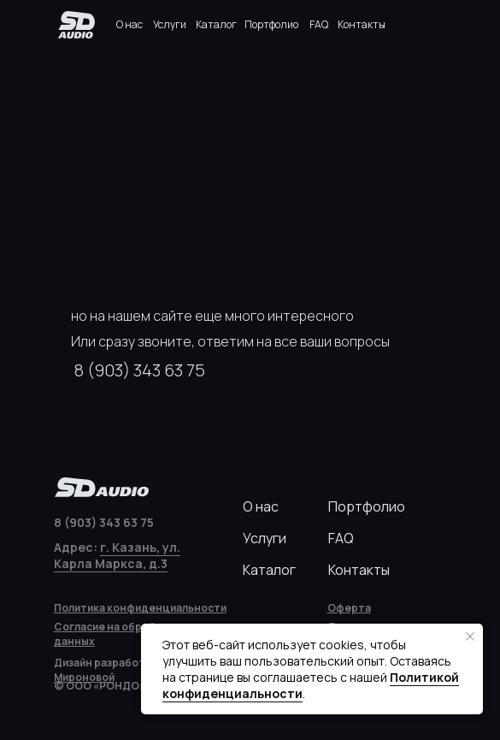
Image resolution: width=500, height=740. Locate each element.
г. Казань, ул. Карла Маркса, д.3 (117, 555)
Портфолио (271, 24)
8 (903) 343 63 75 (139, 370)
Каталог (216, 24)
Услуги (169, 24)
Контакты (361, 24)
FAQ (318, 24)
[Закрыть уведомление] (470, 636)
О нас (129, 24)
